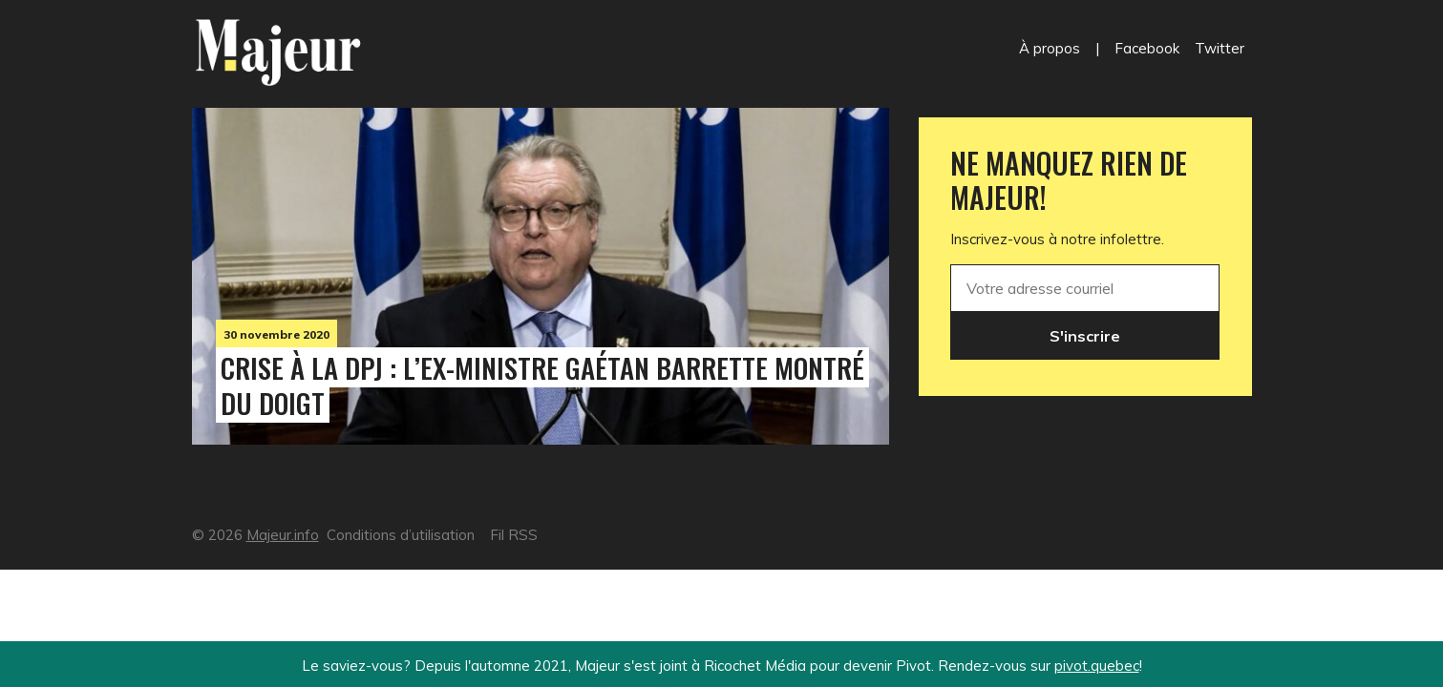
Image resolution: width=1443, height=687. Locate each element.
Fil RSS (514, 535)
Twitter (1219, 48)
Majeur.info (282, 535)
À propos (1049, 48)
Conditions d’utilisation (401, 535)
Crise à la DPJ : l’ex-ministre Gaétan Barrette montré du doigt (542, 385)
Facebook (1146, 48)
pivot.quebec (1096, 665)
